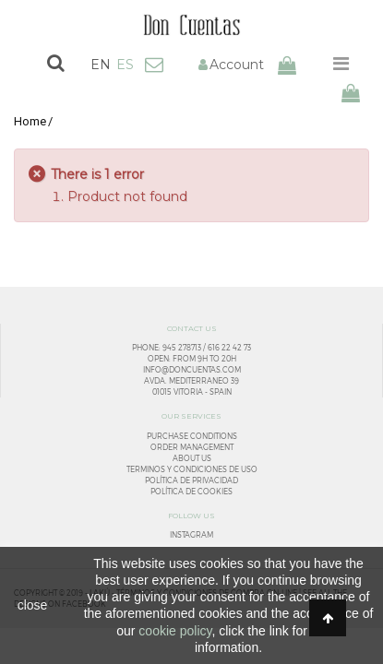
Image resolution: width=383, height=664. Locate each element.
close (33, 605)
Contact (154, 64)
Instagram (191, 535)
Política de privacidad (191, 480)
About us (192, 458)
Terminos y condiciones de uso (191, 469)
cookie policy (174, 630)
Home (30, 121)
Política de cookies (191, 491)
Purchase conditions (192, 436)
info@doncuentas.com (192, 369)
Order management (191, 447)
